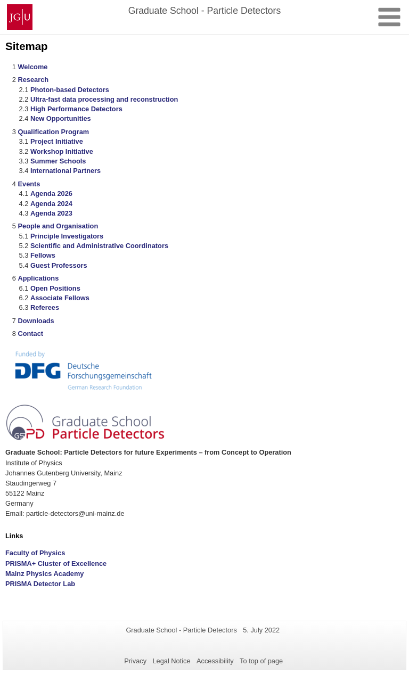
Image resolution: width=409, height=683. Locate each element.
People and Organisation (58, 226)
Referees (44, 307)
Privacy (135, 661)
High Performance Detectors (76, 109)
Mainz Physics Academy (44, 574)
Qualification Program (53, 132)
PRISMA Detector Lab (40, 584)
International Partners (65, 171)
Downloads (36, 321)
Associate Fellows (59, 298)
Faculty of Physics (35, 553)
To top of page (261, 661)
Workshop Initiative (61, 151)
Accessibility (215, 661)
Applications (38, 278)
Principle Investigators (66, 236)
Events (29, 184)
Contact (30, 334)
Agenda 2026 (51, 194)
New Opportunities (60, 118)
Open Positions (55, 288)
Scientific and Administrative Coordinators (99, 246)
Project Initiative (56, 141)
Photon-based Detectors (69, 90)
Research (33, 80)
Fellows (42, 255)
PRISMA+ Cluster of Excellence (56, 563)
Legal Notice (171, 661)
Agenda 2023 (51, 213)
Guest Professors (58, 265)
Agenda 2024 (51, 204)
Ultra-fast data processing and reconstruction (104, 99)
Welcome (32, 67)
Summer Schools (58, 161)
